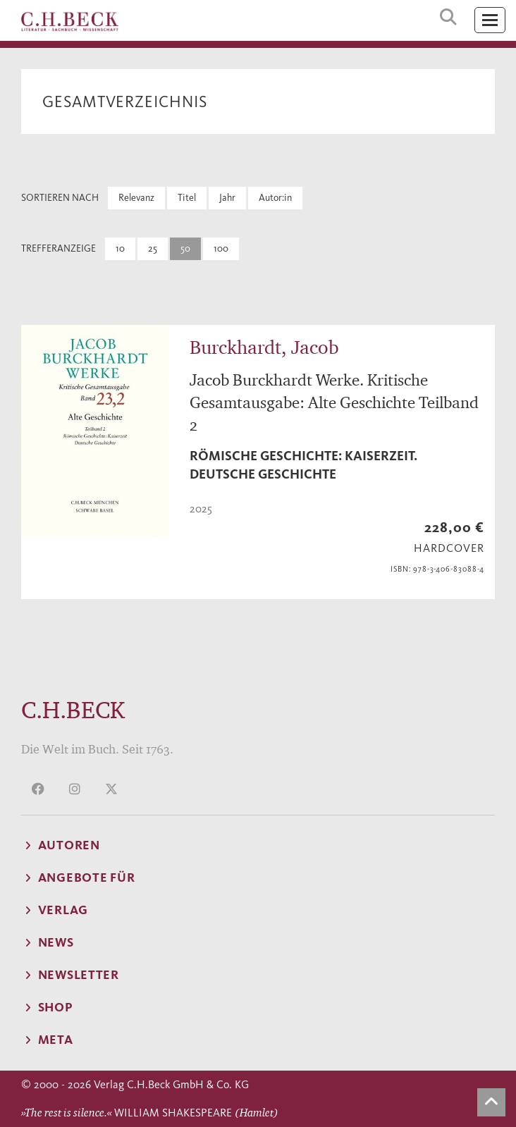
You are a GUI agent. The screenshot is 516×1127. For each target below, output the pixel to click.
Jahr (227, 198)
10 (120, 248)
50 (185, 248)
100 (221, 248)
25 (152, 248)
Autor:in (275, 198)
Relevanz (136, 198)
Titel (187, 198)
